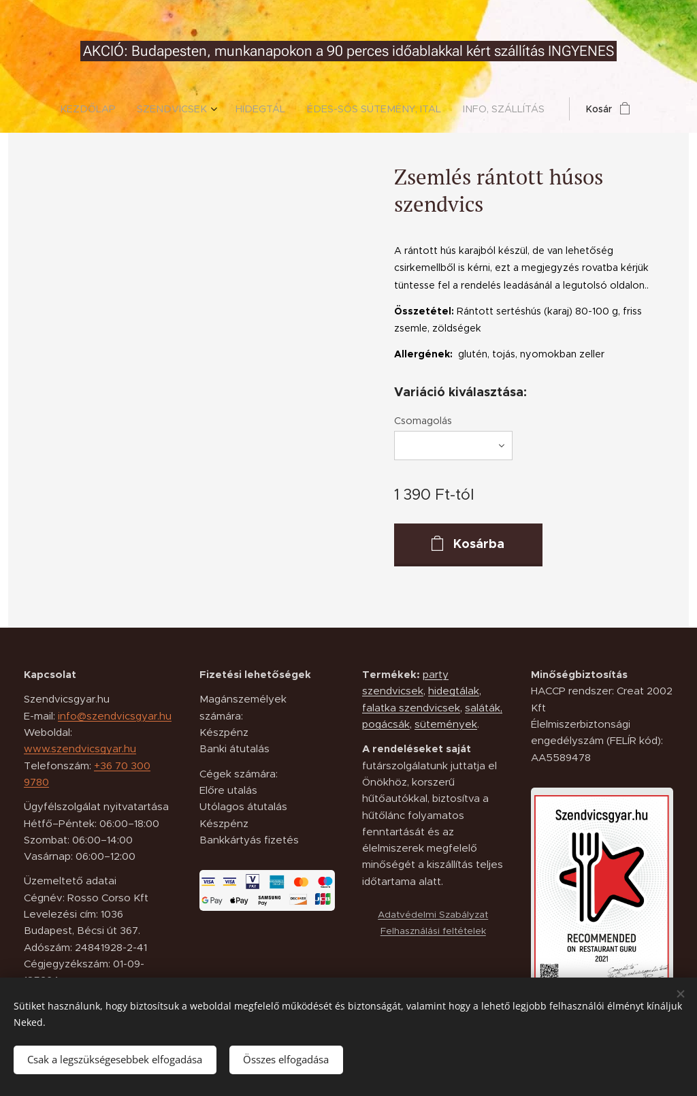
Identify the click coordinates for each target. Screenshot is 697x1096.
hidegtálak (453, 690)
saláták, (483, 707)
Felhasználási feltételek (433, 931)
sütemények (446, 724)
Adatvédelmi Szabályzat (433, 914)
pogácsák (386, 724)
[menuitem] (99, 109)
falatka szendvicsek (411, 707)
